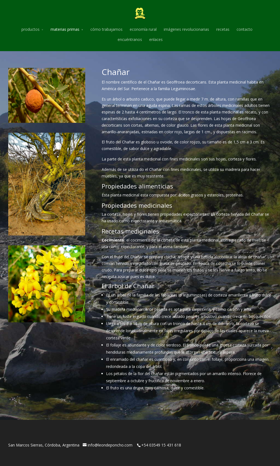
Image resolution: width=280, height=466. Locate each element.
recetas (222, 29)
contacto (245, 29)
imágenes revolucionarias (186, 29)
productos (30, 29)
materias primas (65, 29)
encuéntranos (130, 39)
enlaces (156, 39)
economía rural (143, 29)
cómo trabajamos (106, 29)
